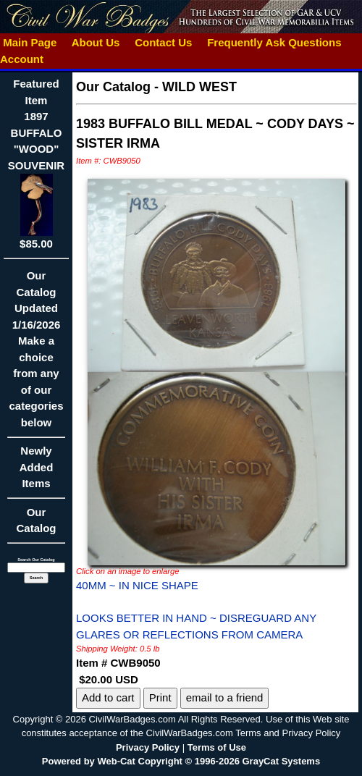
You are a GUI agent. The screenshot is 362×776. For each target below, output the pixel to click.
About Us (95, 42)
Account (21, 59)
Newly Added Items (36, 471)
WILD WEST (199, 87)
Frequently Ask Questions (274, 42)
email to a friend (225, 697)
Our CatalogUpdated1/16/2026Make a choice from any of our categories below (36, 353)
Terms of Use (217, 747)
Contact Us (163, 42)
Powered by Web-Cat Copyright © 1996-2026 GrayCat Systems (181, 761)
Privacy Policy (148, 747)
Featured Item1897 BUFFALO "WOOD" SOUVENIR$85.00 (36, 163)
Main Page (30, 42)
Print (160, 697)
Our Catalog (36, 520)
